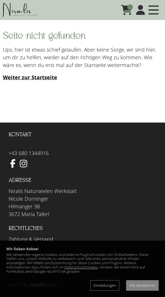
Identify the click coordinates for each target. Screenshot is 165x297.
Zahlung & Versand (31, 239)
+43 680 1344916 (29, 153)
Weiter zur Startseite (30, 77)
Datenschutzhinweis (81, 267)
